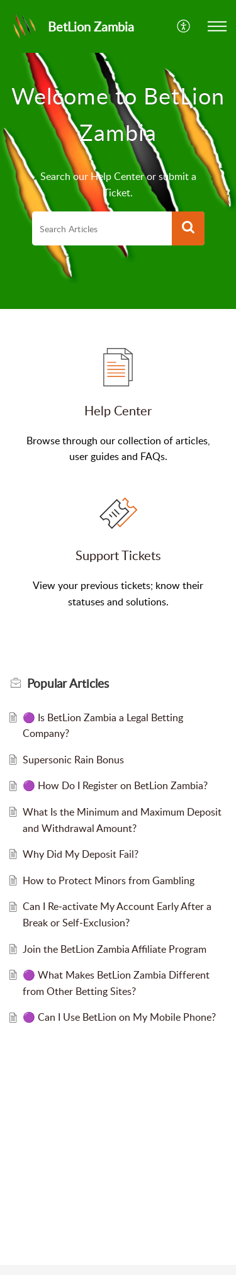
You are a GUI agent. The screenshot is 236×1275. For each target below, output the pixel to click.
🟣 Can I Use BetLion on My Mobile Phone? (119, 1017)
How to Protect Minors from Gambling (108, 880)
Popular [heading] (68, 683)
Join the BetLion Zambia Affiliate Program (114, 949)
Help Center (118, 410)
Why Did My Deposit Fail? (80, 854)
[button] (184, 26)
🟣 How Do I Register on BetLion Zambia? (115, 785)
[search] (102, 228)
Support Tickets (118, 555)
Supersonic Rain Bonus (73, 760)
